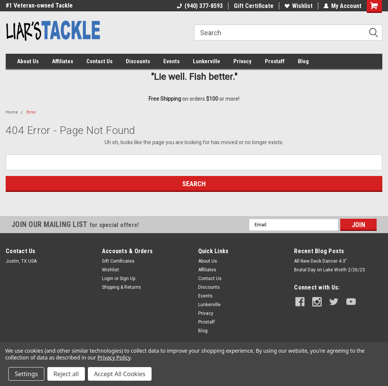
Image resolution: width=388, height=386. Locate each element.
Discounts (138, 61)
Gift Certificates (118, 261)
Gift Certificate (254, 5)
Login (107, 278)
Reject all (66, 374)
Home (12, 112)
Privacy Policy (113, 357)
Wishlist (299, 5)
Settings (26, 374)
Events (171, 61)
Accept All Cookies (120, 374)
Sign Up (127, 278)
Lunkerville (206, 61)
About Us (28, 61)
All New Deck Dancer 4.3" (320, 261)
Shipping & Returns (121, 287)
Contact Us (99, 61)
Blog (303, 61)
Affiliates (62, 61)
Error (31, 112)
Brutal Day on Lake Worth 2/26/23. (330, 269)
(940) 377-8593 (200, 5)
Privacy (242, 61)
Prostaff (275, 61)
